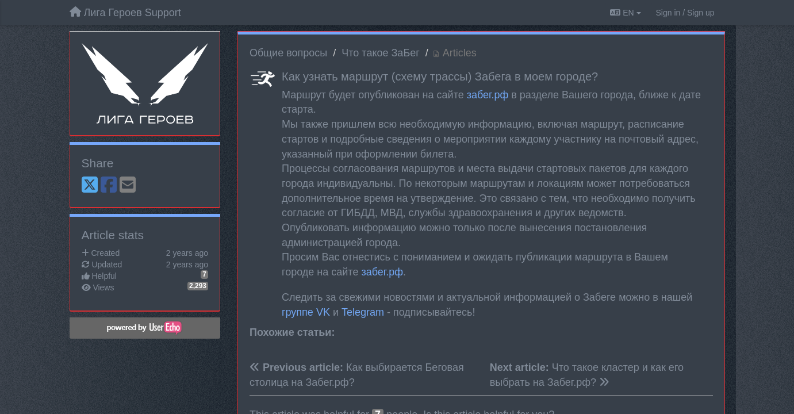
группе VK (306, 312)
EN (625, 12)
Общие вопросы (288, 53)
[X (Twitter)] (90, 185)
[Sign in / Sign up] (685, 12)
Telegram (363, 312)
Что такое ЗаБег (380, 53)
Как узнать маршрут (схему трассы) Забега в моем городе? (440, 76)
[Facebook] (109, 185)
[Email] (128, 185)
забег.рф (488, 95)
